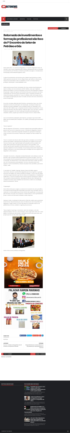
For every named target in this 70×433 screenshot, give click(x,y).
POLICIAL (29, 19)
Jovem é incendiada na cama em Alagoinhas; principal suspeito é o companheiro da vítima (37, 398)
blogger (33, 354)
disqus (37, 354)
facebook (43, 354)
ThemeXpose (9, 431)
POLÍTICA (35, 19)
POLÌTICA (8, 30)
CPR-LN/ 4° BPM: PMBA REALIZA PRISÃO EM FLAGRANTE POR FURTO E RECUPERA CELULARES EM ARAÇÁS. (37, 420)
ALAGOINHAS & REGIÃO (12, 19)
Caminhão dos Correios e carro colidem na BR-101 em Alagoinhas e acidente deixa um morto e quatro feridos (37, 388)
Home (4, 1)
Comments (63, 28)
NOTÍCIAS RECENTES (53, 28)
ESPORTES (22, 19)
